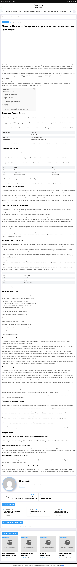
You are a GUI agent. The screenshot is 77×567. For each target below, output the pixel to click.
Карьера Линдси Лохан (8, 97)
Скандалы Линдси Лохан (8, 103)
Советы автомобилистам (53, 11)
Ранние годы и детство (9, 93)
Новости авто (14, 11)
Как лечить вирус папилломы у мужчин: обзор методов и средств (27, 555)
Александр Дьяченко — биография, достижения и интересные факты (55, 497)
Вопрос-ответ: (6, 104)
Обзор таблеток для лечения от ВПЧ (37, 511)
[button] (33, 89)
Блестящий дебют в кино (10, 98)
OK (62, 565)
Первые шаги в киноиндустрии (11, 94)
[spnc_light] (74, 11)
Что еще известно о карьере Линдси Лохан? (15, 108)
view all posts (22, 487)
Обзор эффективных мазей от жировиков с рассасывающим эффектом (61, 512)
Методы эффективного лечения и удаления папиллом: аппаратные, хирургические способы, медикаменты (47, 555)
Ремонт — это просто (24, 11)
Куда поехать (63, 11)
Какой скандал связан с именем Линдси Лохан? (15, 107)
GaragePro (38, 5)
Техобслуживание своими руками (38, 11)
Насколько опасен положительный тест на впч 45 (9, 555)
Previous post (34, 494)
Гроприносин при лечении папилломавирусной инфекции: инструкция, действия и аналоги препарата (67, 555)
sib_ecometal (14, 22)
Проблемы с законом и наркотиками (12, 95)
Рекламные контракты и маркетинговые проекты (14, 101)
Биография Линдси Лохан (8, 91)
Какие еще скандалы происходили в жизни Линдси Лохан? (17, 109)
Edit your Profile (41, 484)
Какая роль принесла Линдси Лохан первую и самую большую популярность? (20, 105)
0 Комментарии (31, 22)
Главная (8, 11)
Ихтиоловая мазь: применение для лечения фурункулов (11, 512)
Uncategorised (5, 22)
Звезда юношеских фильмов (10, 100)
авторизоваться (26, 526)
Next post (42, 494)
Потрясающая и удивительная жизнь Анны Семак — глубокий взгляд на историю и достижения (21, 497)
